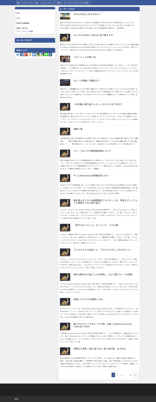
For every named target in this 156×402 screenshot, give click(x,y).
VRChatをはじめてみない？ (87, 14)
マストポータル (25, 2)
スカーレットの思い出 (84, 57)
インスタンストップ (45, 2)
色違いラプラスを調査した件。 (89, 299)
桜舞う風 (77, 128)
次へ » (136, 375)
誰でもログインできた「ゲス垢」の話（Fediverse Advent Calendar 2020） (102, 325)
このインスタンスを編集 (24, 31)
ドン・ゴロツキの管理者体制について (92, 150)
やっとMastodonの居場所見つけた (91, 175)
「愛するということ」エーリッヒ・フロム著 (95, 225)
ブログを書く (83, 2)
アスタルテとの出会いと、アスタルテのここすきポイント (102, 249)
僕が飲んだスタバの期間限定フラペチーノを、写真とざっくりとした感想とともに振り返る (105, 201)
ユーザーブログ (65, 2)
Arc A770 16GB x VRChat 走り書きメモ (93, 35)
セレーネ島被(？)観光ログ (86, 80)
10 (130, 375)
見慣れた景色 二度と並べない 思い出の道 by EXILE (99, 348)
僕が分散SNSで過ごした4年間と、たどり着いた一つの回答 (103, 274)
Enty (16, 399)
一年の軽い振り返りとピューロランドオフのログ (97, 104)
